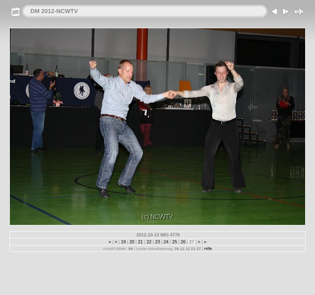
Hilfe (208, 248)
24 (166, 241)
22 (149, 241)
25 (174, 241)
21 (140, 241)
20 (132, 241)
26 (183, 241)
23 (157, 241)
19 (123, 241)
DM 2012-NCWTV (54, 11)
